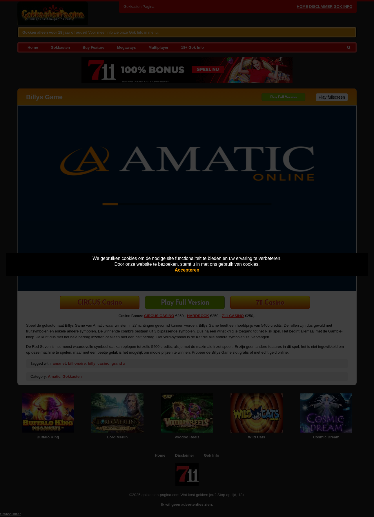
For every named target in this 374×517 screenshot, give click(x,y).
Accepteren (187, 269)
